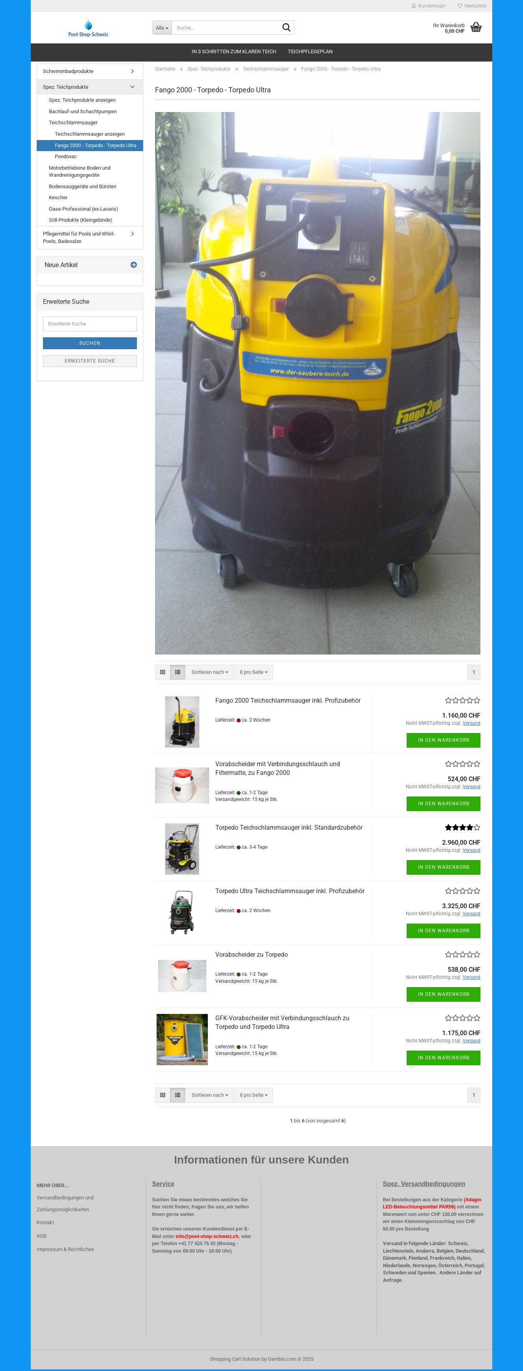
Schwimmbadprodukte (68, 73)
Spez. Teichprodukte (65, 89)
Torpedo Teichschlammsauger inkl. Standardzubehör (288, 828)
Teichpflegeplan (310, 51)
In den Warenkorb (443, 741)
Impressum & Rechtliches (65, 1251)
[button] (162, 673)
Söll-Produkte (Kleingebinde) (80, 221)
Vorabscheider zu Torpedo (251, 956)
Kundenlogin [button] (429, 6)
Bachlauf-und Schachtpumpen (83, 113)
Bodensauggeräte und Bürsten (82, 188)
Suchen (90, 345)
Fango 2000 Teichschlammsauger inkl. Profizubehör (287, 701)
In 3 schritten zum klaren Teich (234, 51)
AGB (42, 1237)
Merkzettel (472, 6)
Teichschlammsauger (73, 124)
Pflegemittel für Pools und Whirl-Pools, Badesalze (79, 239)
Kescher (58, 199)
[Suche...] (162, 28)
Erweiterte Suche (90, 362)
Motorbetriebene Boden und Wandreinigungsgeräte (79, 173)
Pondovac (66, 158)
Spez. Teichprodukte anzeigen (82, 102)
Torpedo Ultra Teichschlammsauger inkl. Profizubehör (289, 892)
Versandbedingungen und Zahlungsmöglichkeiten (65, 1205)
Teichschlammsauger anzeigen (90, 135)
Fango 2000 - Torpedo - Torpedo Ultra (95, 147)
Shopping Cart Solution (235, 1361)
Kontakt (45, 1224)
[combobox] (210, 673)
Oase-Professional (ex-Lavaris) (83, 210)
